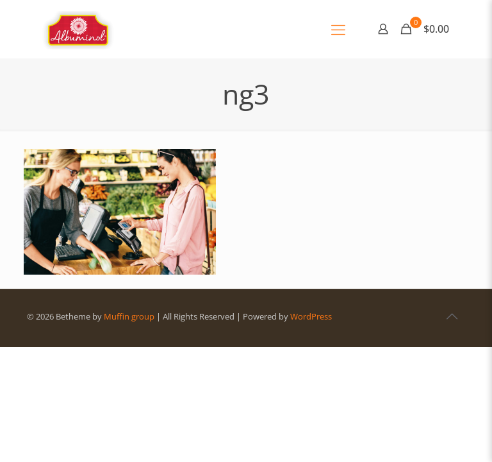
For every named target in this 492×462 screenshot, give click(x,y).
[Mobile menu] (338, 29)
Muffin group (129, 316)
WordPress (311, 316)
